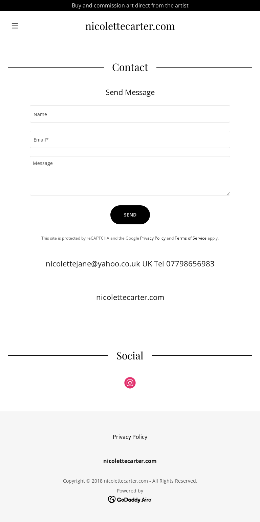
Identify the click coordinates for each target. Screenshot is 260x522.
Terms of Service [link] (191, 238)
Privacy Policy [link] (153, 238)
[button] (26, 26)
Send (130, 214)
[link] (130, 28)
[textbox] (130, 114)
